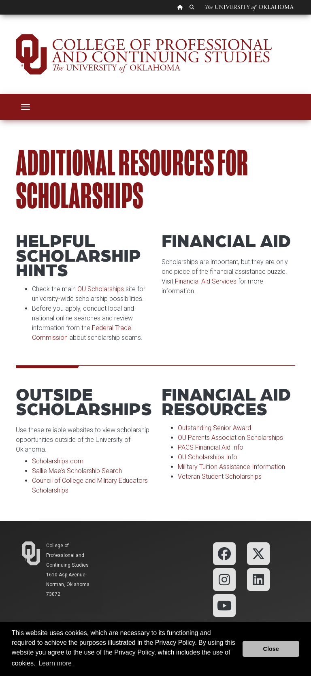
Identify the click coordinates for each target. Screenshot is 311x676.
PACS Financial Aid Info (210, 447)
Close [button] (271, 649)
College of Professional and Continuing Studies (67, 555)
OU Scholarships (100, 289)
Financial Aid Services (205, 281)
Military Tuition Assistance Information (231, 467)
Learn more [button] (55, 663)
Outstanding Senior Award (214, 428)
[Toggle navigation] (25, 107)
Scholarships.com (57, 461)
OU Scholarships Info (207, 457)
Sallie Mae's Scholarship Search (77, 471)
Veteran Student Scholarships (220, 476)
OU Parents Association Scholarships (230, 437)
